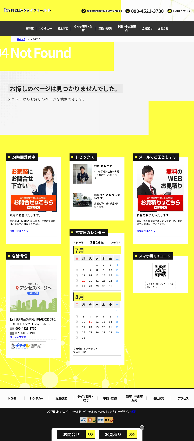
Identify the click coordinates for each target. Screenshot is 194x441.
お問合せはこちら (19, 230)
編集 (134, 411)
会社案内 (147, 28)
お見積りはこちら (146, 230)
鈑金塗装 (63, 28)
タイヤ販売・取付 (83, 28)
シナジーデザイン (120, 411)
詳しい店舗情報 (18, 336)
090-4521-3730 (147, 11)
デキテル (88, 411)
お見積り (113, 434)
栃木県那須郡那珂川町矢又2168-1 (104, 11)
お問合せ (163, 28)
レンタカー (45, 28)
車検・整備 (105, 28)
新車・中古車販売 (127, 28)
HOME (29, 28)
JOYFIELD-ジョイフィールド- (27, 10)
